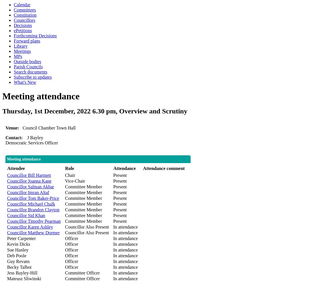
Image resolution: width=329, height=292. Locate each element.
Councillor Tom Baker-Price (33, 198)
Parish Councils (28, 66)
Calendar (22, 4)
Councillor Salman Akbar (30, 186)
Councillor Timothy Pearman (34, 221)
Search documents (30, 71)
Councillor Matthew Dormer (33, 232)
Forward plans (27, 40)
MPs (18, 56)
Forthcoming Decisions (35, 35)
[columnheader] (35, 169)
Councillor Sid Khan (26, 215)
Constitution (25, 15)
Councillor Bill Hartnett (29, 175)
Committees (25, 9)
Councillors (24, 20)
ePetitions (23, 30)
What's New (25, 82)
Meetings (22, 51)
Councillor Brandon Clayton (33, 209)
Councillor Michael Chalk (31, 204)
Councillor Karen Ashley (30, 227)
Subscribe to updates (33, 77)
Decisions (23, 25)
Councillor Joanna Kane (29, 181)
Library (21, 46)
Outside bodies (27, 61)
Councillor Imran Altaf (28, 192)
